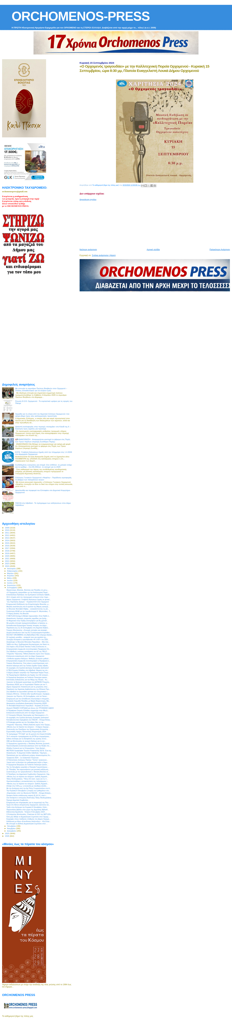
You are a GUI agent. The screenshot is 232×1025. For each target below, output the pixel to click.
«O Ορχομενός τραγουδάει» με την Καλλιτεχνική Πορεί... (27, 592)
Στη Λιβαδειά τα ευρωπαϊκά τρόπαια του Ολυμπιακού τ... (27, 692)
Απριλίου (11, 576)
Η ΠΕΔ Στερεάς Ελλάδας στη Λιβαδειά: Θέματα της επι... (27, 670)
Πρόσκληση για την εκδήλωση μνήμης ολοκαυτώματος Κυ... (28, 755)
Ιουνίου (10, 580)
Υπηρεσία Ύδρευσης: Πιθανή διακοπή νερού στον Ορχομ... (28, 654)
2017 (7, 548)
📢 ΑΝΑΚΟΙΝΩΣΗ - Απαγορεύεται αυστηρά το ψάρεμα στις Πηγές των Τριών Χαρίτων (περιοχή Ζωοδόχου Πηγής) (42, 440)
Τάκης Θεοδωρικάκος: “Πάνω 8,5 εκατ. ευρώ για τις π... (27, 779)
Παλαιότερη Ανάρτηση (220, 249)
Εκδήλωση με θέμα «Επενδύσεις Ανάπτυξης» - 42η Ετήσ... (28, 821)
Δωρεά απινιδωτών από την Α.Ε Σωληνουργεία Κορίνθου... (28, 633)
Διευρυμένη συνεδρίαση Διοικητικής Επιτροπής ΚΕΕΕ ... (27, 703)
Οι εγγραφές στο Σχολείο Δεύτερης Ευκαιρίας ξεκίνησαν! (27, 668)
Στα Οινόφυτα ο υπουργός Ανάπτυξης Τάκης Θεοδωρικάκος (28, 798)
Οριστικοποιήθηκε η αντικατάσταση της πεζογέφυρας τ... (27, 781)
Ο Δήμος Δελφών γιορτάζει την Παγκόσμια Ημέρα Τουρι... (27, 672)
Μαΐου (10, 578)
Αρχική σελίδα (153, 249)
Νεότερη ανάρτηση (88, 249)
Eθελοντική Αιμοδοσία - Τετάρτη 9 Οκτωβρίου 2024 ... (26, 812)
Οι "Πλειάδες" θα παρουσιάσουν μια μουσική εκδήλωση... (28, 769)
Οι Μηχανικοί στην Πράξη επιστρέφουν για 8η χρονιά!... (27, 621)
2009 (7, 528)
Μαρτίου (10, 573)
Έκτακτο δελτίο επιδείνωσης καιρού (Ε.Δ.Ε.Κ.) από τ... (26, 795)
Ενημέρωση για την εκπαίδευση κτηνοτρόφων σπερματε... (28, 699)
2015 (7, 543)
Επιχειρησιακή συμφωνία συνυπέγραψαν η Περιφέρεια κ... (28, 661)
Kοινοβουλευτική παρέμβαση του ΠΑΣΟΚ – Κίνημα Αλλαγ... (28, 720)
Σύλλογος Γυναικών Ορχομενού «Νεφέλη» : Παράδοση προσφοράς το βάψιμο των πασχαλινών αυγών (43, 478)
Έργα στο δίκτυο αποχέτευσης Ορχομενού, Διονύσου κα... (28, 805)
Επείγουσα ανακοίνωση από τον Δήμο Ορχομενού (25, 656)
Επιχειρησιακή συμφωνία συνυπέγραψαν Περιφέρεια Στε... (28, 649)
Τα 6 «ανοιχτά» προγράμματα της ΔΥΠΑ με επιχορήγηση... (28, 736)
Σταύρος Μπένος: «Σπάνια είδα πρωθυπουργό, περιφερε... (28, 694)
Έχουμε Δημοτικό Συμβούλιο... (17, 800)
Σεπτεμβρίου (12, 588)
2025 (7, 833)
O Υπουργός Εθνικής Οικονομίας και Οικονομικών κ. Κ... (27, 715)
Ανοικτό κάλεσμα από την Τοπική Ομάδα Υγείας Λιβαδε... (27, 666)
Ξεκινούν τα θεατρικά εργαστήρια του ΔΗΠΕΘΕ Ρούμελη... (28, 682)
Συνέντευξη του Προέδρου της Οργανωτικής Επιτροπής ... (28, 729)
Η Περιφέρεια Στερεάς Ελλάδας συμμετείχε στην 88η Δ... (27, 710)
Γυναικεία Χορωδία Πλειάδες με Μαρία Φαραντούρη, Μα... (28, 701)
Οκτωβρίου (11, 826)
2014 (7, 540)
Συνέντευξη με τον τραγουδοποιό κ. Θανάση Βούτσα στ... (27, 772)
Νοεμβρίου (11, 828)
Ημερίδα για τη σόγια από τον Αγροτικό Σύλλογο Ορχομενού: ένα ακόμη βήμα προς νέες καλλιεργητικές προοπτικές (42, 415)
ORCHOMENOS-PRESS (81, 16)
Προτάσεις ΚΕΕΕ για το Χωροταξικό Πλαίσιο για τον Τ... (27, 684)
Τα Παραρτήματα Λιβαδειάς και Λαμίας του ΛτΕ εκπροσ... (27, 675)
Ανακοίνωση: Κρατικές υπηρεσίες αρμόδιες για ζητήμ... (27, 618)
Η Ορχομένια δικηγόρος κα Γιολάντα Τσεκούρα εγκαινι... (27, 677)
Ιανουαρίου (11, 568)
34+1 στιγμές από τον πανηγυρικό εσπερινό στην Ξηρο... (27, 597)
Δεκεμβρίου (12, 831)
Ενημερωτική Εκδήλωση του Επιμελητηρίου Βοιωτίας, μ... (28, 604)
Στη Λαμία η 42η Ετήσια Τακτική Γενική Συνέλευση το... (27, 647)
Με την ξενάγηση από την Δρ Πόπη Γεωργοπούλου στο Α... (28, 788)
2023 (7, 563)
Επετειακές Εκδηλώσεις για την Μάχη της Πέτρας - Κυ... (27, 680)
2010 (7, 530)
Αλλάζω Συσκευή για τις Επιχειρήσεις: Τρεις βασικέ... (26, 748)
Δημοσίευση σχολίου (88, 199)
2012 (7, 535)
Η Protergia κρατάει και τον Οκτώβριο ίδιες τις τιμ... (25, 722)
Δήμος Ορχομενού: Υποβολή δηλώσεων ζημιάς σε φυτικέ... (28, 599)
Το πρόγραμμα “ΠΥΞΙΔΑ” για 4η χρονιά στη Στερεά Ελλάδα (28, 734)
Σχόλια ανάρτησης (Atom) (104, 255)
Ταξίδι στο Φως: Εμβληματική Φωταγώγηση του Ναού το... (28, 644)
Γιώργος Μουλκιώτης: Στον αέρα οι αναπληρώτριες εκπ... (27, 663)
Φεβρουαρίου (12, 571)
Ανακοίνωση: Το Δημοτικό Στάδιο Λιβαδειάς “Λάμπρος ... (27, 753)
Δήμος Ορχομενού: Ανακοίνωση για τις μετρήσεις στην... (27, 687)
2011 (7, 533)
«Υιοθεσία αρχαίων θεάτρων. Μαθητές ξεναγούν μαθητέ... (28, 658)
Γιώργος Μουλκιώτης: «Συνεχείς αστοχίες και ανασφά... (27, 630)
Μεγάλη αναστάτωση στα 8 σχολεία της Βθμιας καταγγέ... (27, 607)
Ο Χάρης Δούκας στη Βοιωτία (17, 613)
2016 (7, 546)
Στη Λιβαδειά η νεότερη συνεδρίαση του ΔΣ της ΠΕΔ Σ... (27, 651)
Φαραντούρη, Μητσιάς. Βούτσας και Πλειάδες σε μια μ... (27, 590)
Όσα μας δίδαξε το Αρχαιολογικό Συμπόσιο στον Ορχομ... (28, 817)
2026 (7, 836)
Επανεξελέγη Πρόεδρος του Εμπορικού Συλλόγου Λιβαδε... (28, 595)
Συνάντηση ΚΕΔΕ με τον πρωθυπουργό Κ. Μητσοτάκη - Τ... (28, 611)
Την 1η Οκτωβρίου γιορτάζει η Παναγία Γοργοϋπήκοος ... (27, 767)
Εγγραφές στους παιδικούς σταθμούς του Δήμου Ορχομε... (28, 819)
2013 (7, 538)
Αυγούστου (11, 585)
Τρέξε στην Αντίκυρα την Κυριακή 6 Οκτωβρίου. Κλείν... (27, 807)
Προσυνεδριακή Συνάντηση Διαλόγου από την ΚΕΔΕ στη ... (28, 746)
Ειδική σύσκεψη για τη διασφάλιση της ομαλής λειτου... (27, 739)
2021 (7, 558)
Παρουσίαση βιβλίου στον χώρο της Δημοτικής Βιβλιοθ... (27, 810)
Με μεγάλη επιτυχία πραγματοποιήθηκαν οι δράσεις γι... (27, 623)
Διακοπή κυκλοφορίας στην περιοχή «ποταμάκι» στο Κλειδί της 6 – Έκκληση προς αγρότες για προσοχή (43, 428)
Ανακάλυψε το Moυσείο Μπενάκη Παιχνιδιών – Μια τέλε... (28, 642)
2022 (7, 561)
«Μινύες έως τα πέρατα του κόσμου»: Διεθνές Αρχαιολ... (27, 776)
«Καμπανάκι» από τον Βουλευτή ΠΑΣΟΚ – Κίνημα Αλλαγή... (29, 793)
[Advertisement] (156, 223)
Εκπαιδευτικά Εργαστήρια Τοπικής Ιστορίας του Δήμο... (27, 625)
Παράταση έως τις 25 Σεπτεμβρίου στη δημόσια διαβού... (27, 628)
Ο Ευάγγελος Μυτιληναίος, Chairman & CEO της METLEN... (29, 814)
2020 (7, 556)
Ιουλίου (10, 583)
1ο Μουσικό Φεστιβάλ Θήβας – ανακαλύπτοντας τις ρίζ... (27, 609)
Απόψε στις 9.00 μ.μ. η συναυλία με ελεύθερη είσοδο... (27, 786)
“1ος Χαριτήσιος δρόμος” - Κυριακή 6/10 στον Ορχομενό (27, 602)
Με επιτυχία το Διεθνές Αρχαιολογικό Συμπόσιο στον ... (27, 824)
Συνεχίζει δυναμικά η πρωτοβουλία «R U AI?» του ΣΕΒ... (27, 639)
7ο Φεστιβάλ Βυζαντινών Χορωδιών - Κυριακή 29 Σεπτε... (28, 706)
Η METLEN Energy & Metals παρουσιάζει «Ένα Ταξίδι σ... (28, 616)
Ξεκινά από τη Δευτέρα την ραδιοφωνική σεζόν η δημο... (27, 762)
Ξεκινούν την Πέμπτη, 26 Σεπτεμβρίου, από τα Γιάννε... (27, 696)
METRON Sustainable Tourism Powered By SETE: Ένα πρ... (29, 751)
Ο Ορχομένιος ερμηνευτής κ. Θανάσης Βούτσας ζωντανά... (28, 743)
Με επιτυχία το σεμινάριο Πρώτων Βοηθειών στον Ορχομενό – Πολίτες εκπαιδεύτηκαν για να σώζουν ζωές (41, 389)
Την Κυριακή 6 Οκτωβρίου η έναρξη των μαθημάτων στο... (28, 791)
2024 (7, 566)
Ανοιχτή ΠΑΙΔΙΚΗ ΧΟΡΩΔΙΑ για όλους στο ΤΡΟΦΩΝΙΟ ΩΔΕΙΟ (30, 708)
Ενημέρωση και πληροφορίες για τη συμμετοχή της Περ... (28, 802)
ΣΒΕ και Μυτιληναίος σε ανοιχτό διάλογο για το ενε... (26, 741)
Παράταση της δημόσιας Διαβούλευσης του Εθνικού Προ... (28, 689)
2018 (7, 551)
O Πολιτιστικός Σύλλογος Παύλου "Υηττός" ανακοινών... (27, 760)
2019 (7, 553)
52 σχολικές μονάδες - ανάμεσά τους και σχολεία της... (26, 637)
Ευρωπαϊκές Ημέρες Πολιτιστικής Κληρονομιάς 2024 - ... (27, 732)
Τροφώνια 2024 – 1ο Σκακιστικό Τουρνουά (22, 758)
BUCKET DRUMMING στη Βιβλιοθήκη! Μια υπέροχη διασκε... (29, 635)
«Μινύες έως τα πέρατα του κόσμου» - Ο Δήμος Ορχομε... (28, 727)
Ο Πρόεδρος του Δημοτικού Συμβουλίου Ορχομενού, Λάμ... (28, 774)
